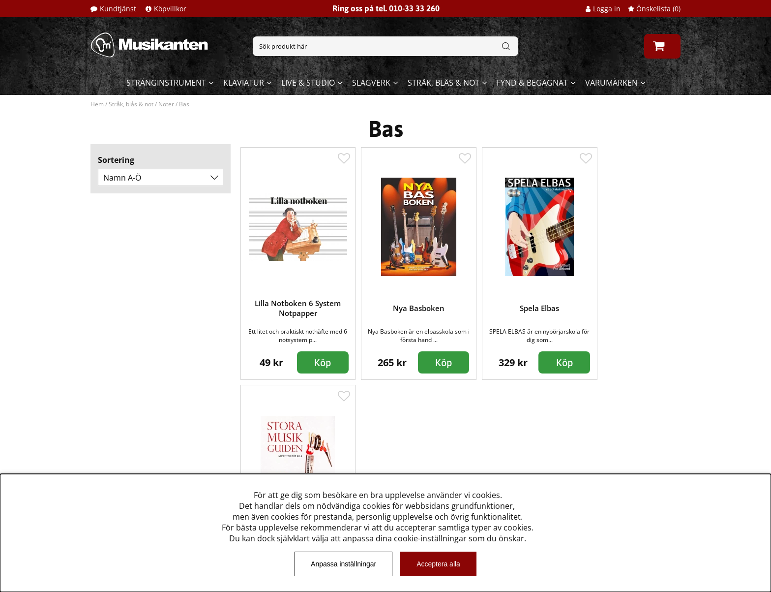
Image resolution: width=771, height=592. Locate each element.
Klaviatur (243, 82)
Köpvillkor (170, 8)
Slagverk (371, 82)
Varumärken (611, 82)
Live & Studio (308, 82)
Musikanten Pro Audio (131, 468)
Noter (166, 104)
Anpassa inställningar (343, 564)
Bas (184, 104)
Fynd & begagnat (532, 82)
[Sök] (385, 46)
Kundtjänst (118, 8)
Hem (97, 104)
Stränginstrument (166, 82)
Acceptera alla (438, 564)
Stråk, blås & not (443, 82)
